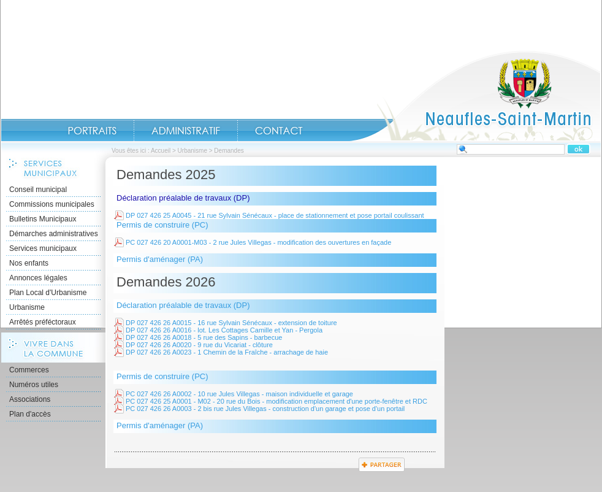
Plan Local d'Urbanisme (47, 292)
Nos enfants (28, 263)
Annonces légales (38, 278)
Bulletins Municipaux (42, 219)
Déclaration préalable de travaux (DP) (183, 197)
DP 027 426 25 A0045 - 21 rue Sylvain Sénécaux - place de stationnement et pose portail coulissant (275, 215)
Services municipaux (43, 248)
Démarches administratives (53, 233)
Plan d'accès (30, 414)
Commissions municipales (51, 204)
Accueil (475, 95)
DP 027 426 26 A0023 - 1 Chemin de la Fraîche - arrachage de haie (227, 352)
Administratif (185, 131)
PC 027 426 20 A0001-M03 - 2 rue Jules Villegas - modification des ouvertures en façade (258, 242)
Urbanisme (192, 150)
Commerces (29, 370)
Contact (279, 131)
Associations (29, 399)
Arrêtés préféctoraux (42, 322)
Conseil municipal (38, 189)
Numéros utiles (33, 384)
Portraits (92, 131)
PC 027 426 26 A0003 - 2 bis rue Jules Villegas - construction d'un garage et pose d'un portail (265, 408)
